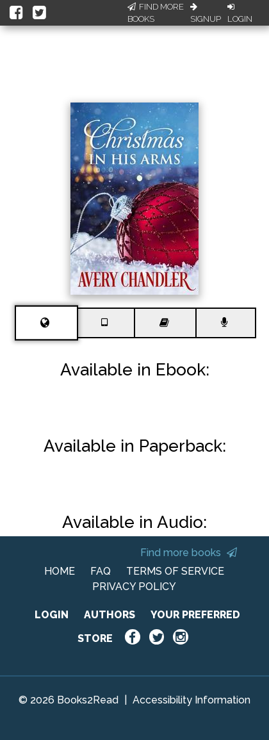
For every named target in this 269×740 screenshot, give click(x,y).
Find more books (188, 553)
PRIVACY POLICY (134, 586)
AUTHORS (109, 615)
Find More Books (155, 13)
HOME (59, 571)
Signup (205, 13)
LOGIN (52, 615)
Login (239, 13)
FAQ (100, 571)
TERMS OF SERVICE (175, 571)
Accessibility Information (191, 700)
